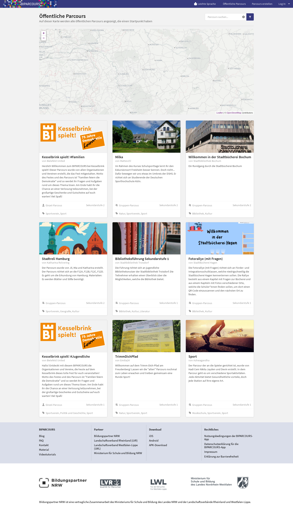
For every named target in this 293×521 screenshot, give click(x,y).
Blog (42, 436)
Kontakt (44, 445)
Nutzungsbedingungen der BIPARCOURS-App (228, 437)
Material (44, 449)
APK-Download (158, 445)
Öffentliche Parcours (234, 4)
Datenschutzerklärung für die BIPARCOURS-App (221, 445)
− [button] (44, 38)
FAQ (41, 440)
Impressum (210, 451)
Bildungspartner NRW (107, 436)
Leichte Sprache (205, 4)
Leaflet (219, 113)
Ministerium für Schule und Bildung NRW (118, 453)
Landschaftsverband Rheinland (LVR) (116, 440)
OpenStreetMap (234, 113)
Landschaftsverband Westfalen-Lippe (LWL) (116, 446)
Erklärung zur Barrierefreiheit (221, 456)
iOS (151, 436)
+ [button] (44, 33)
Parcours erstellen (262, 4)
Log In (284, 4)
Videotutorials (47, 454)
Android (153, 440)
